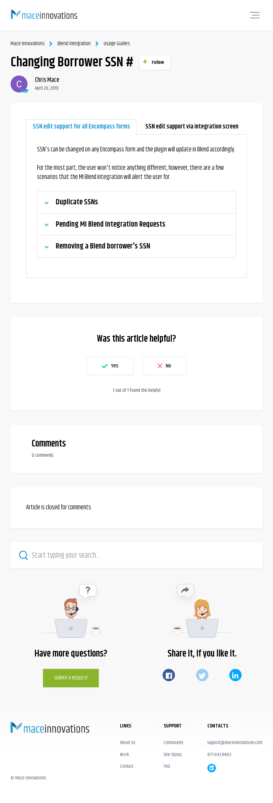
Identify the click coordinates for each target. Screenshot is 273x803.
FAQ (167, 766)
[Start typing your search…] (136, 555)
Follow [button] (158, 62)
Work (124, 755)
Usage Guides (117, 43)
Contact (126, 766)
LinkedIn (235, 675)
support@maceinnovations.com (234, 743)
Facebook (169, 675)
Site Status (173, 755)
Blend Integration (74, 43)
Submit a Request (71, 677)
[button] (254, 15)
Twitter (202, 675)
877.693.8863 (219, 755)
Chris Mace (47, 80)
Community (173, 743)
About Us (127, 743)
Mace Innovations (27, 43)
